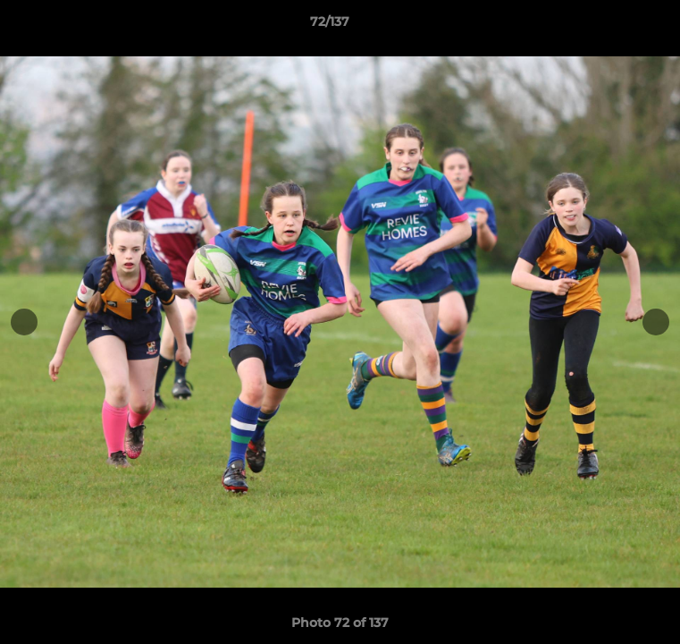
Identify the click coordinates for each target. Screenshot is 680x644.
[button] (615, 26)
